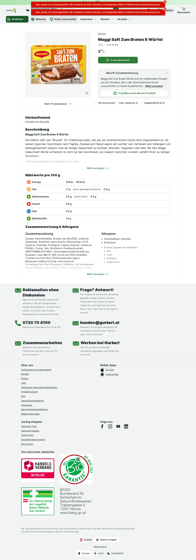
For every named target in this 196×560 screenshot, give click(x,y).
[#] (37, 501)
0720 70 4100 (36, 322)
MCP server (27, 444)
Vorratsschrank (106, 102)
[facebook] (102, 426)
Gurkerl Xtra (27, 435)
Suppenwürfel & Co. (154, 102)
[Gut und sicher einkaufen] (76, 469)
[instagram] (110, 426)
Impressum (26, 405)
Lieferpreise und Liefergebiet (36, 369)
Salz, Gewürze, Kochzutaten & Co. (129, 102)
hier (76, 531)
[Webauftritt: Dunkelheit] (115, 553)
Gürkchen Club (29, 426)
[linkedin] (126, 426)
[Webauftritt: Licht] (98, 553)
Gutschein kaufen (30, 430)
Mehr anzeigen (154, 86)
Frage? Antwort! (97, 289)
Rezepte (124, 19)
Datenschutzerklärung (32, 400)
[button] (183, 10)
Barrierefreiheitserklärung (34, 409)
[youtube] (118, 426)
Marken (107, 19)
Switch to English (106, 539)
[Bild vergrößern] (86, 93)
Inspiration (88, 19)
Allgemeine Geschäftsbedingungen (39, 387)
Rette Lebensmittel (63, 19)
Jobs (23, 383)
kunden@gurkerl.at (99, 322)
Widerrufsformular (30, 414)
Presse (24, 378)
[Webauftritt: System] (83, 553)
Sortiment (17, 19)
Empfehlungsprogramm (33, 439)
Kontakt (25, 374)
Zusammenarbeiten (42, 342)
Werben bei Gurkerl (100, 342)
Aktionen (38, 19)
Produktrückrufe (29, 391)
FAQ (23, 396)
